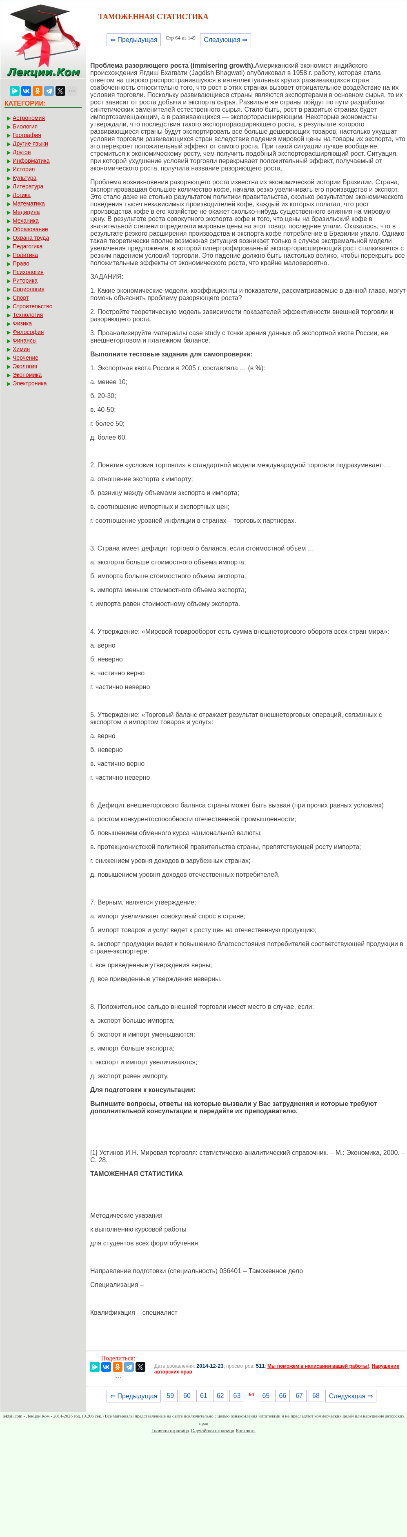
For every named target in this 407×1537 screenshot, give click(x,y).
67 (299, 1395)
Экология (25, 366)
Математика (29, 203)
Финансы (25, 340)
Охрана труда (31, 237)
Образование (30, 229)
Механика (26, 220)
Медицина (26, 212)
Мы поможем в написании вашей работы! (318, 1366)
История (24, 169)
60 (187, 1395)
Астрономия (29, 118)
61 (203, 1395)
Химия (21, 349)
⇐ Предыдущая (133, 39)
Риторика (25, 280)
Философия (28, 332)
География (27, 135)
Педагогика (27, 246)
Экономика (27, 375)
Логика (22, 195)
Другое (22, 152)
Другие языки (30, 143)
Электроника (30, 383)
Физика (22, 323)
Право (21, 263)
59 (170, 1395)
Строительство (32, 306)
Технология (28, 315)
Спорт (21, 297)
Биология (25, 126)
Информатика (31, 160)
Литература (28, 186)
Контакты (246, 1430)
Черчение (25, 357)
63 (236, 1395)
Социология (28, 289)
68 (316, 1395)
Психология (28, 272)
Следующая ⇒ (225, 39)
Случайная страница (212, 1430)
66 (282, 1395)
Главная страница (170, 1430)
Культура (24, 178)
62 (220, 1395)
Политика (25, 255)
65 (266, 1395)
